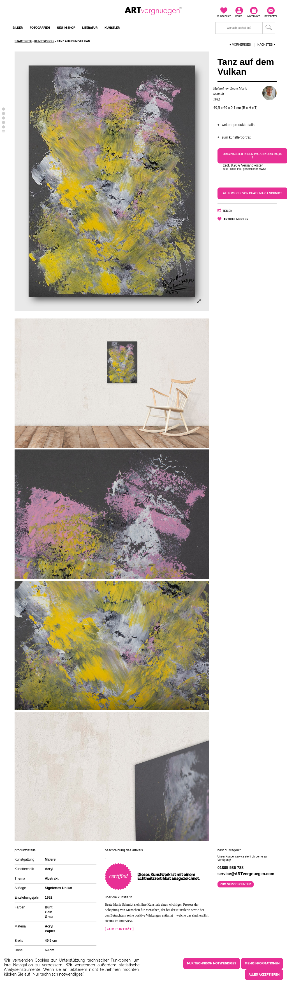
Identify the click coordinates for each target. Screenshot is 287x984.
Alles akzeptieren (264, 974)
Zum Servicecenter (235, 884)
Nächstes (266, 44)
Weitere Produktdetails (238, 125)
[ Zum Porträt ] (119, 929)
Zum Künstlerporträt (236, 137)
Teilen (228, 210)
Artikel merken (235, 219)
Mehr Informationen (262, 964)
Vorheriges (240, 44)
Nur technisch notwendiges (211, 964)
